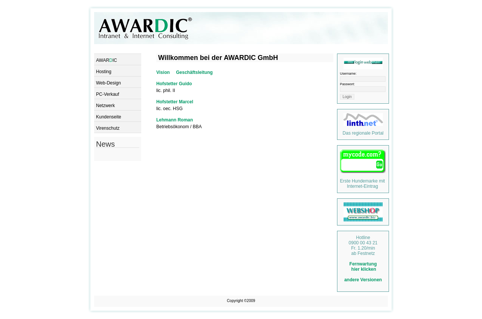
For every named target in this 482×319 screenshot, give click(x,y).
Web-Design (108, 83)
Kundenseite (108, 117)
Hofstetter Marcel (174, 101)
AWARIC (106, 60)
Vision (163, 72)
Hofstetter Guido (174, 83)
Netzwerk (105, 105)
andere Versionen (363, 279)
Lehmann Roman (174, 120)
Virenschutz (107, 128)
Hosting (103, 71)
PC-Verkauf (107, 94)
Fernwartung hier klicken (363, 266)
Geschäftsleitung (194, 72)
